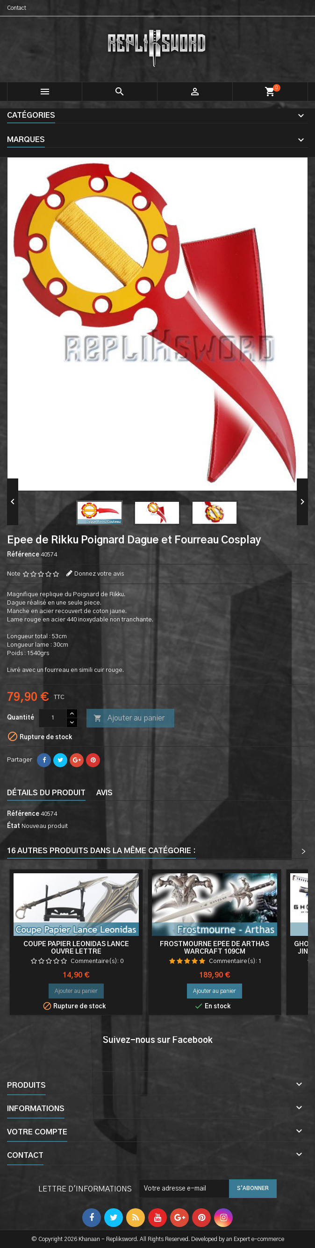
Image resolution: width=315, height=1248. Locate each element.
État (13, 826)
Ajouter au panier (129, 718)
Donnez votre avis (99, 574)
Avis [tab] (104, 793)
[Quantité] (53, 718)
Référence (23, 555)
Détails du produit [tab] (46, 793)
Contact (16, 8)
